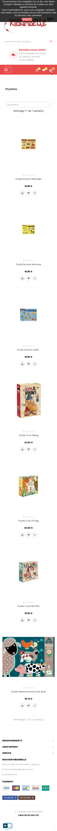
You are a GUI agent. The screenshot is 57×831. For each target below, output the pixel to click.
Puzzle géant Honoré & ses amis (28, 691)
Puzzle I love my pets (28, 606)
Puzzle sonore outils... (28, 349)
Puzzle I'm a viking (28, 435)
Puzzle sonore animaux (28, 264)
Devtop (35, 815)
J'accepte (27, 19)
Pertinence (29, 104)
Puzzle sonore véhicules (28, 179)
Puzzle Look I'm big (28, 520)
